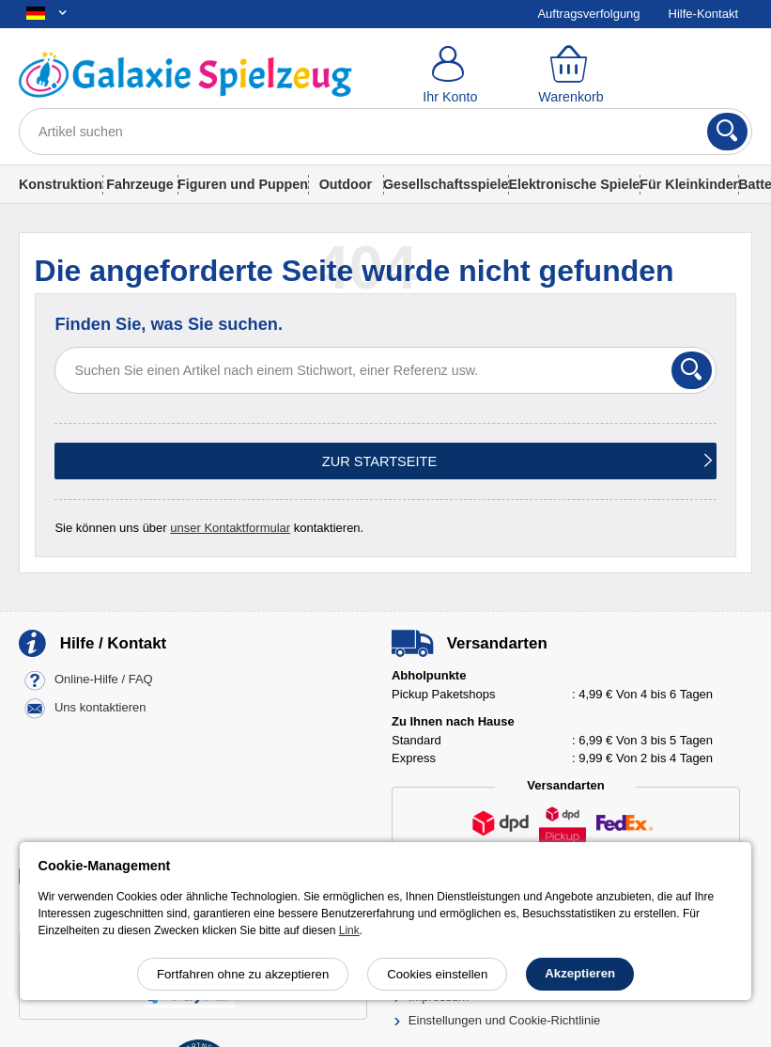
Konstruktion (60, 184)
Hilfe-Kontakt (703, 14)
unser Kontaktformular (230, 528)
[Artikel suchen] (385, 131)
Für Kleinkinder (689, 184)
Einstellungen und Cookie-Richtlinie (505, 1020)
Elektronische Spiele (574, 184)
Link (349, 930)
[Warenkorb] (571, 75)
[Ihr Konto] (450, 75)
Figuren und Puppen (242, 184)
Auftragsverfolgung (588, 14)
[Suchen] (727, 131)
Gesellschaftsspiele (446, 184)
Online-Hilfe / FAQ (103, 680)
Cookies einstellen (437, 974)
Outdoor (345, 184)
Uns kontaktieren (100, 708)
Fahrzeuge (140, 184)
